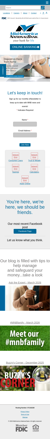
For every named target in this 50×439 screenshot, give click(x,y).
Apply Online (25, 184)
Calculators (34, 172)
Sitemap (25, 417)
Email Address (25, 131)
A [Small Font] (40, 13)
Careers (16, 13)
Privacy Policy (25, 412)
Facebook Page (24, 231)
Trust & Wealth (34, 161)
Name (25, 120)
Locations (6, 13)
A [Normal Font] (43, 13)
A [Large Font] (46, 12)
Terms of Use (25, 414)
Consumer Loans (16, 161)
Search (43, 7)
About (25, 13)
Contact (33, 13)
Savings (15, 172)
